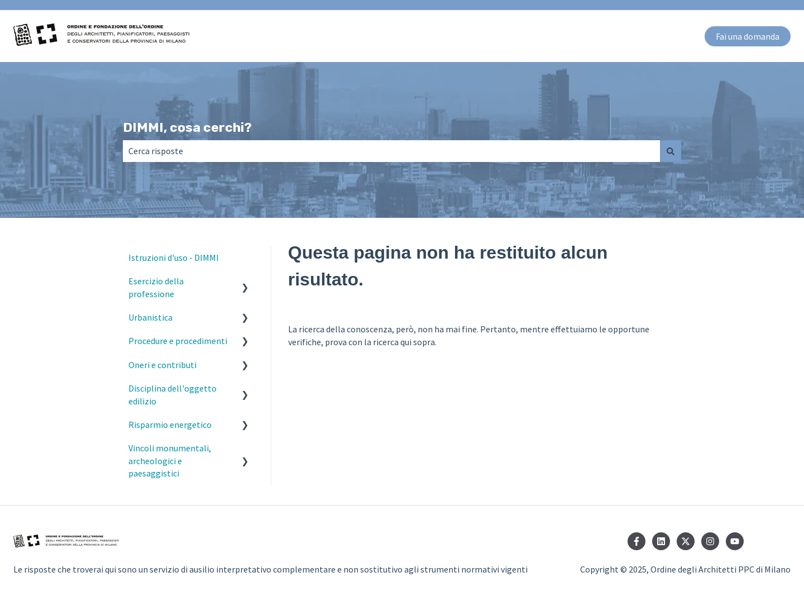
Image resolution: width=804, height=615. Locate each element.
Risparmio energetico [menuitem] (170, 424)
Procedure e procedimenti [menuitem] (177, 340)
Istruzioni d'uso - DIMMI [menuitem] (173, 257)
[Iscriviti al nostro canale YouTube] (735, 541)
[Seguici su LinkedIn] (661, 541)
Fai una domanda (747, 36)
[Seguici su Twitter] (686, 541)
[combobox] (391, 150)
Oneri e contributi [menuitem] (162, 364)
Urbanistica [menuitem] (150, 317)
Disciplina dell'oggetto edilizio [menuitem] (172, 394)
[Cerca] (670, 150)
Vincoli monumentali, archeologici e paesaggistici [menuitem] (169, 460)
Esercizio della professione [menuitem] (156, 287)
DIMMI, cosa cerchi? (187, 127)
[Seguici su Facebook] (636, 541)
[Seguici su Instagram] (710, 541)
